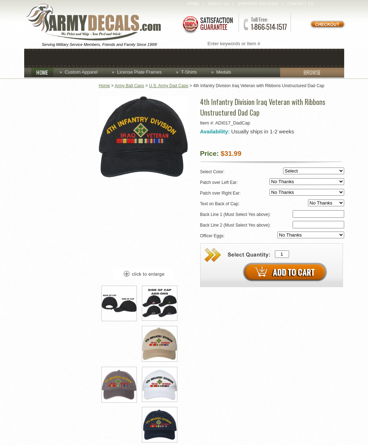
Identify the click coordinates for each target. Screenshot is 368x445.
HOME (44, 72)
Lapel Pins (243, 57)
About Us (218, 4)
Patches (286, 57)
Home (193, 4)
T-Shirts (189, 72)
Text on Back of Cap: (272, 203)
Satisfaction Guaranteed (207, 24)
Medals (223, 72)
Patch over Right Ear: (272, 193)
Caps (76, 57)
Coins (105, 57)
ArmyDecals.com (97, 22)
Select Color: (272, 171)
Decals (204, 57)
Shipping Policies (258, 4)
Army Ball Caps (129, 85)
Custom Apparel (152, 57)
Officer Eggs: (272, 235)
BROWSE (300, 72)
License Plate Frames (139, 72)
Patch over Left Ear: (272, 182)
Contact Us (300, 4)
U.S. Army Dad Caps (168, 85)
